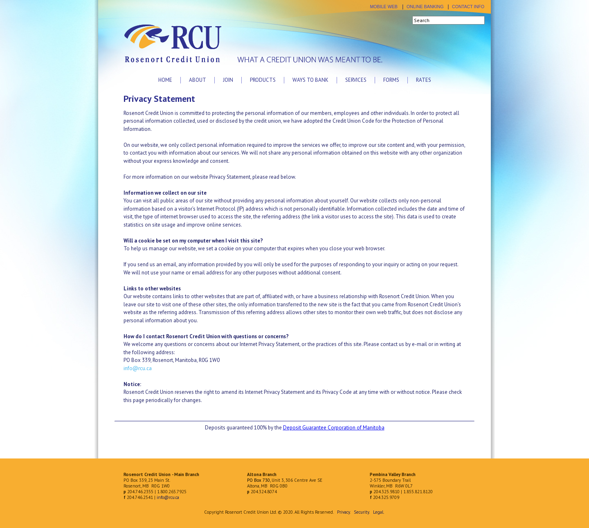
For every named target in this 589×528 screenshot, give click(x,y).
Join (228, 79)
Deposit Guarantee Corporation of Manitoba (333, 427)
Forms (391, 79)
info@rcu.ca (138, 368)
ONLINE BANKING (425, 6)
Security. (361, 512)
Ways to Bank (310, 79)
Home (165, 79)
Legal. (378, 512)
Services (355, 79)
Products (263, 79)
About (197, 79)
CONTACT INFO (468, 6)
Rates (423, 79)
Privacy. (343, 512)
